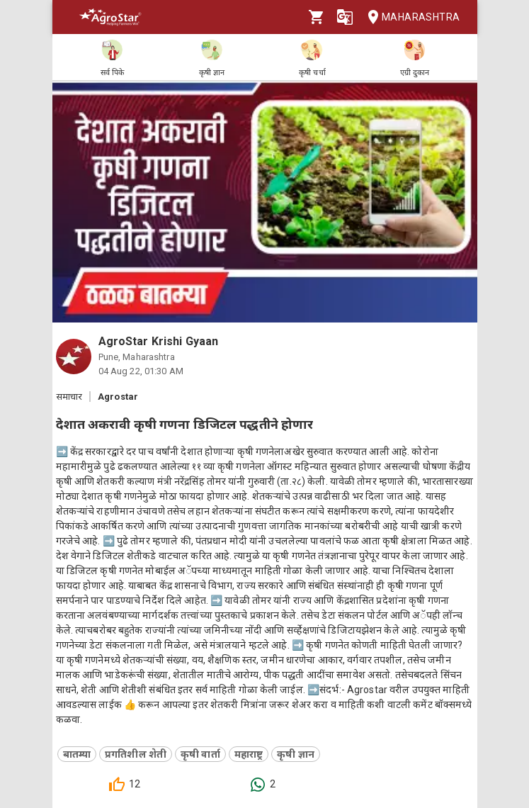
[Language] (345, 17)
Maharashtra (409, 17)
